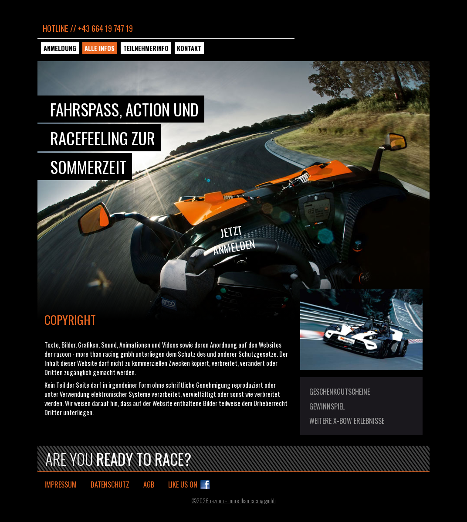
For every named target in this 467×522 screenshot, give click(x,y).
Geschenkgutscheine (339, 391)
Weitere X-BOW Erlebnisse (346, 421)
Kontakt (189, 48)
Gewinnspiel (327, 406)
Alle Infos (100, 48)
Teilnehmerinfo (146, 48)
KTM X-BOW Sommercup (361, 41)
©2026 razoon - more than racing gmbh (234, 501)
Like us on (182, 484)
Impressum (60, 484)
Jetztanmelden (234, 240)
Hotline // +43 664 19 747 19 (88, 28)
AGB (148, 484)
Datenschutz (110, 484)
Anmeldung (60, 48)
